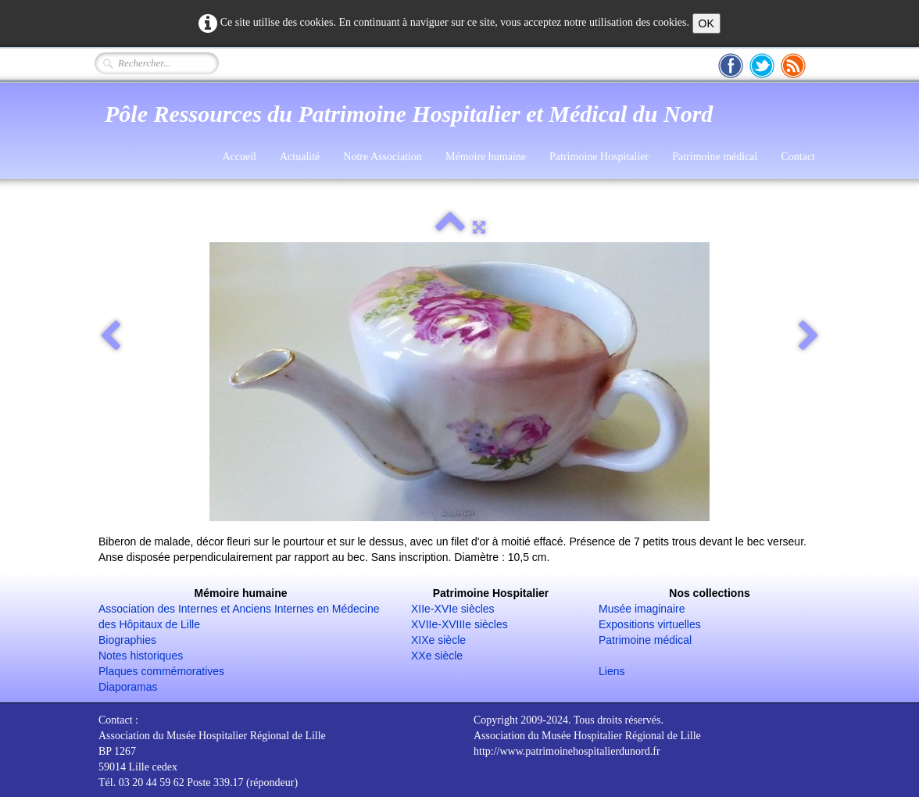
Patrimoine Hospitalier (599, 157)
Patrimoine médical (714, 157)
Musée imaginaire (642, 608)
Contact (798, 157)
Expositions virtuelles (650, 624)
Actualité (300, 157)
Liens (611, 671)
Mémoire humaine (485, 157)
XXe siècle (437, 655)
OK (706, 23)
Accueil (239, 157)
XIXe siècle (438, 640)
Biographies (127, 640)
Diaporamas (127, 687)
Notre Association (382, 157)
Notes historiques (140, 655)
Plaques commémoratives (161, 671)
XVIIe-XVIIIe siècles (459, 624)
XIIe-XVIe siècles (453, 608)
